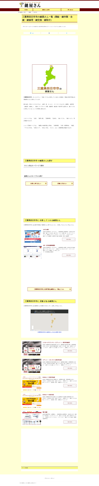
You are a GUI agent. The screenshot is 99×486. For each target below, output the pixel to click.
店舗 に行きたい (62, 183)
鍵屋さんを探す (46, 9)
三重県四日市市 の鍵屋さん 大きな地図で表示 (49, 332)
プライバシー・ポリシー (49, 478)
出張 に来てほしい (35, 183)
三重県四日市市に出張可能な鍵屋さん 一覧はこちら (49, 289)
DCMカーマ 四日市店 (48, 394)
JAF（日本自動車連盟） (49, 245)
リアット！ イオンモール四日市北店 (52, 360)
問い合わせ (70, 9)
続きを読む (70, 239)
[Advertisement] (49, 51)
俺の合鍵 (45, 412)
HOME (26, 9)
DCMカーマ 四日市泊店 (49, 377)
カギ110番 (45, 229)
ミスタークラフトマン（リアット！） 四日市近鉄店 (56, 342)
